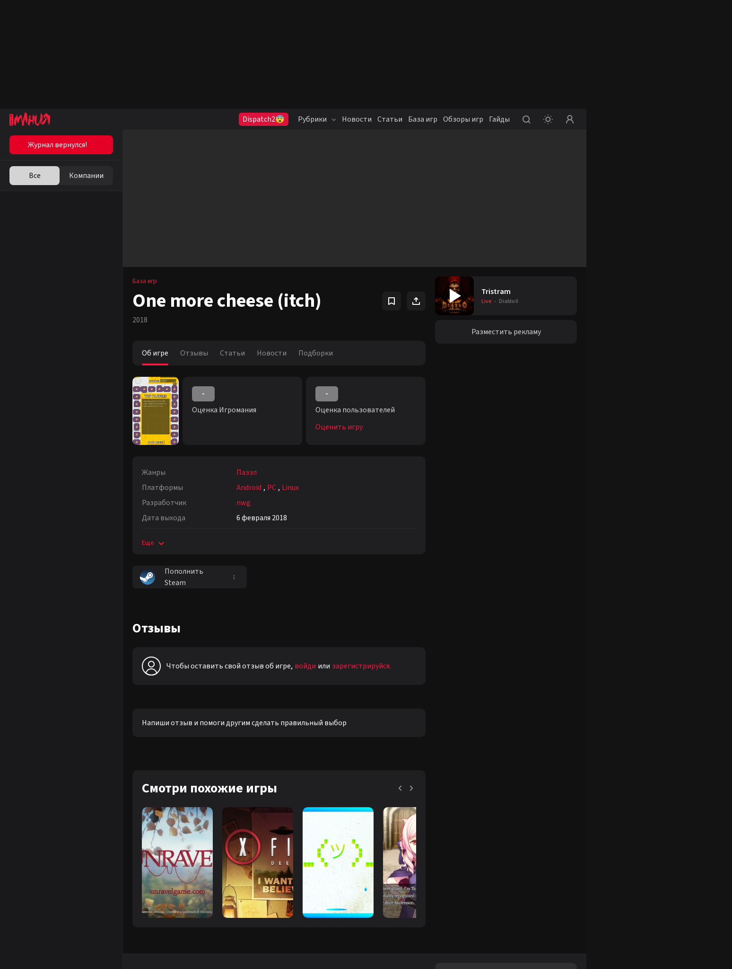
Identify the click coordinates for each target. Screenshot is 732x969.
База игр (422, 119)
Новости (357, 119)
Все (35, 175)
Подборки (315, 353)
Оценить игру (339, 427)
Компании (86, 175)
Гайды (499, 119)
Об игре (155, 353)
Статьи (389, 119)
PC (271, 487)
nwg (243, 502)
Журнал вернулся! (57, 145)
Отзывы (194, 353)
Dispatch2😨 (264, 119)
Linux (290, 487)
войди (305, 666)
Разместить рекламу (506, 332)
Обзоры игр (463, 119)
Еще (154, 543)
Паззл (246, 472)
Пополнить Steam (171, 577)
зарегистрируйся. (361, 666)
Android (248, 487)
